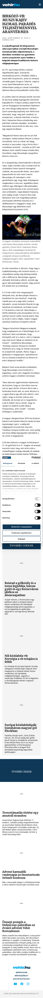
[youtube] (15, 984)
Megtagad (21, 539)
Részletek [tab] (21, 463)
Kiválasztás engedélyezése (21, 533)
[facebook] (21, 984)
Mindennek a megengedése (21, 527)
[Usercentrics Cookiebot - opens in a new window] (31, 457)
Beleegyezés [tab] (7, 463)
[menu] (40, 4)
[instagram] (28, 984)
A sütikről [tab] (35, 463)
